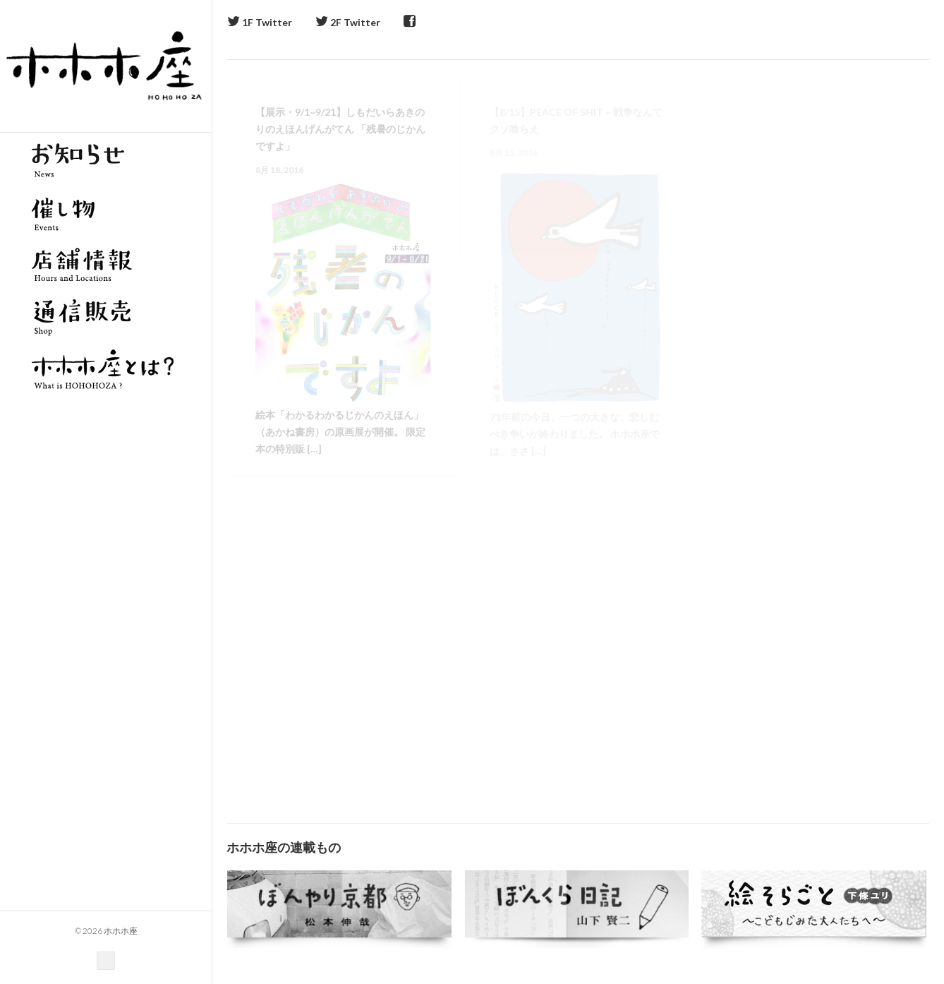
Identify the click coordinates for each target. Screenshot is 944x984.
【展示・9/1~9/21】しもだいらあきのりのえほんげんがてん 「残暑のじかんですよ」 (340, 129)
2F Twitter (347, 22)
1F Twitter (259, 22)
